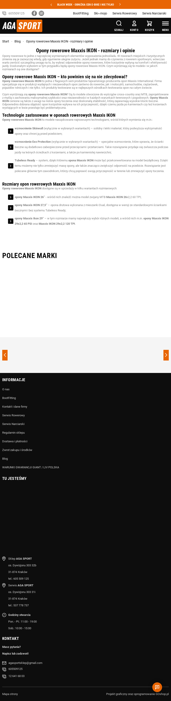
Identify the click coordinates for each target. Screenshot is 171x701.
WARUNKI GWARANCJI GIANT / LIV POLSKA (30, 467)
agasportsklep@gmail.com (25, 663)
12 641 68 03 (16, 676)
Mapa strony (10, 694)
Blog (17, 41)
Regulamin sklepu (13, 432)
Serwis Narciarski (154, 13)
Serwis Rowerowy (124, 13)
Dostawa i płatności (14, 441)
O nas (6, 389)
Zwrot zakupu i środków (17, 450)
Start (5, 41)
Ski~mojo (100, 13)
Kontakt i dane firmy (14, 406)
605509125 (16, 13)
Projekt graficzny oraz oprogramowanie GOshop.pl (137, 694)
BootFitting (81, 13)
